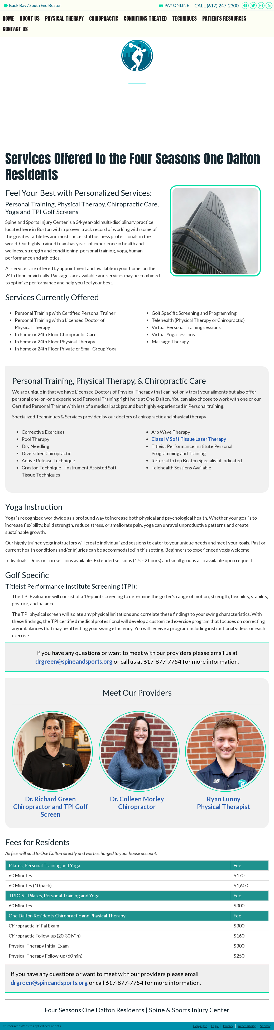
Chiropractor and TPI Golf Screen (50, 810)
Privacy (228, 1026)
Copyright (200, 1026)
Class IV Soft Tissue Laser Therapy (188, 439)
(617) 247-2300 (222, 5)
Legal (215, 1026)
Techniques (184, 18)
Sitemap (265, 1026)
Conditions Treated (145, 18)
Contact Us (15, 29)
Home (8, 18)
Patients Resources (224, 18)
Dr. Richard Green (50, 799)
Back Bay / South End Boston (32, 5)
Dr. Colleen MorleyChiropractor (137, 802)
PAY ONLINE (174, 5)
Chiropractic (103, 18)
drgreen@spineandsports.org (74, 661)
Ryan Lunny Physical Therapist (223, 802)
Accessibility (247, 1026)
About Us (30, 18)
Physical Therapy (64, 18)
